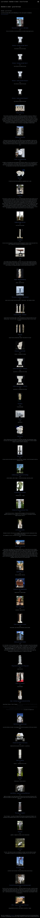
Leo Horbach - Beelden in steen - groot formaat (14, 1)
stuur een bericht (4, 14)
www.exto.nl (12, 915)
